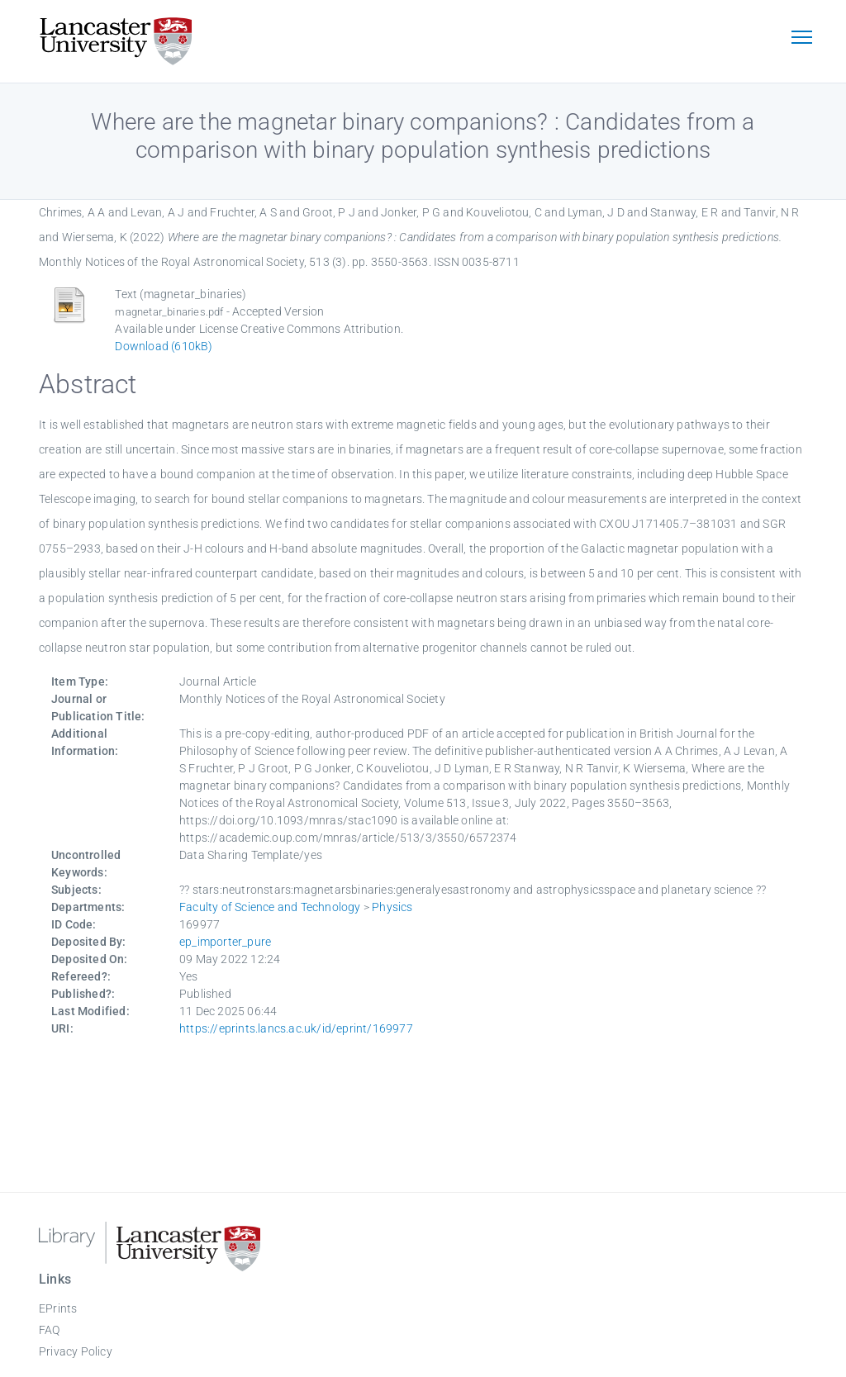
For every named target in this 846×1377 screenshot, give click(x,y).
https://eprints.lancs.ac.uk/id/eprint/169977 (296, 1028)
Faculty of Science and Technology (270, 907)
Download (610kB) (163, 346)
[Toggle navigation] (801, 39)
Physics (392, 907)
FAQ (49, 1330)
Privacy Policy (75, 1351)
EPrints (58, 1308)
